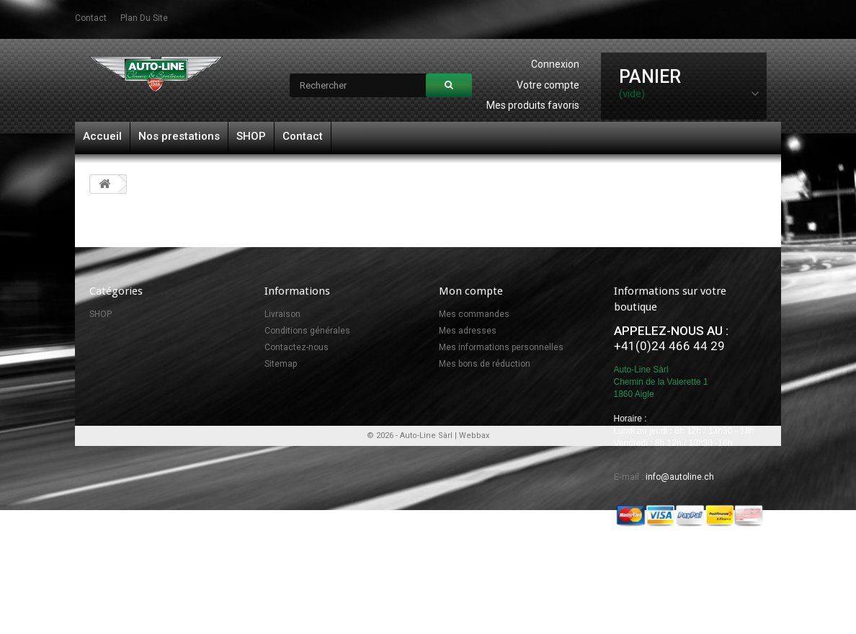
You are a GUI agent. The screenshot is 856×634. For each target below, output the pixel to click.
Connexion (555, 64)
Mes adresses (467, 331)
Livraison (282, 314)
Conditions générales (307, 331)
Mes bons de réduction (484, 364)
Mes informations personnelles (501, 347)
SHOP (251, 136)
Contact (302, 136)
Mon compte (471, 291)
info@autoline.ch (680, 477)
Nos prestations (179, 136)
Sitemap (280, 364)
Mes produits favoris (532, 105)
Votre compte (548, 85)
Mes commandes (474, 314)
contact (91, 18)
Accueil (102, 136)
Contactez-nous (296, 347)
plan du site (144, 18)
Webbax (474, 559)
